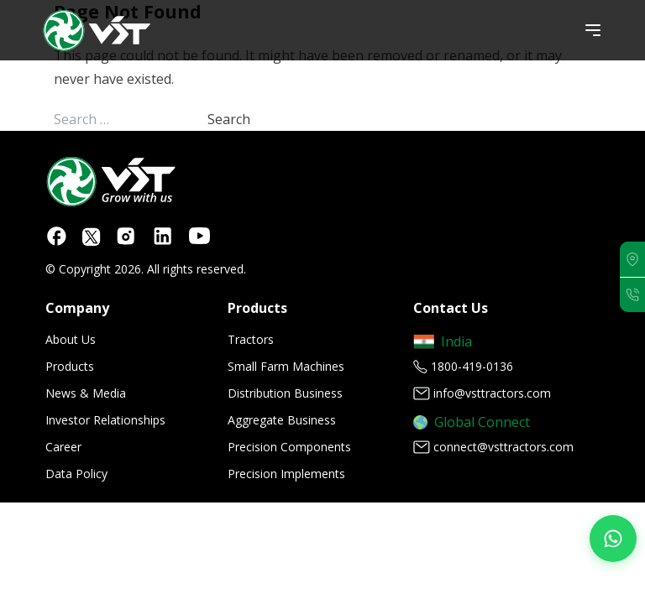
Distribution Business (285, 393)
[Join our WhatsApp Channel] (613, 538)
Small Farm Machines (286, 366)
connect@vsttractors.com (503, 447)
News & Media (85, 393)
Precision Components (289, 447)
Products (69, 366)
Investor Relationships (105, 420)
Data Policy (76, 474)
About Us (70, 339)
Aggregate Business (282, 420)
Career (63, 447)
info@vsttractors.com (492, 393)
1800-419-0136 (472, 366)
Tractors (251, 339)
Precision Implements (286, 474)
